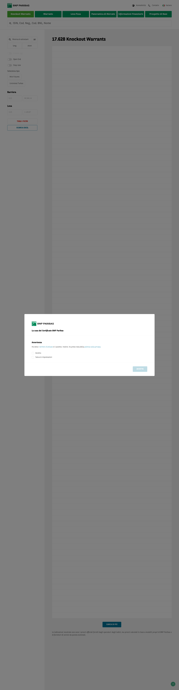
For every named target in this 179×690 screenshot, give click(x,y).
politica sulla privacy (92, 347)
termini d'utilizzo (46, 347)
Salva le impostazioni (43, 357)
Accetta (140, 369)
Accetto (38, 353)
